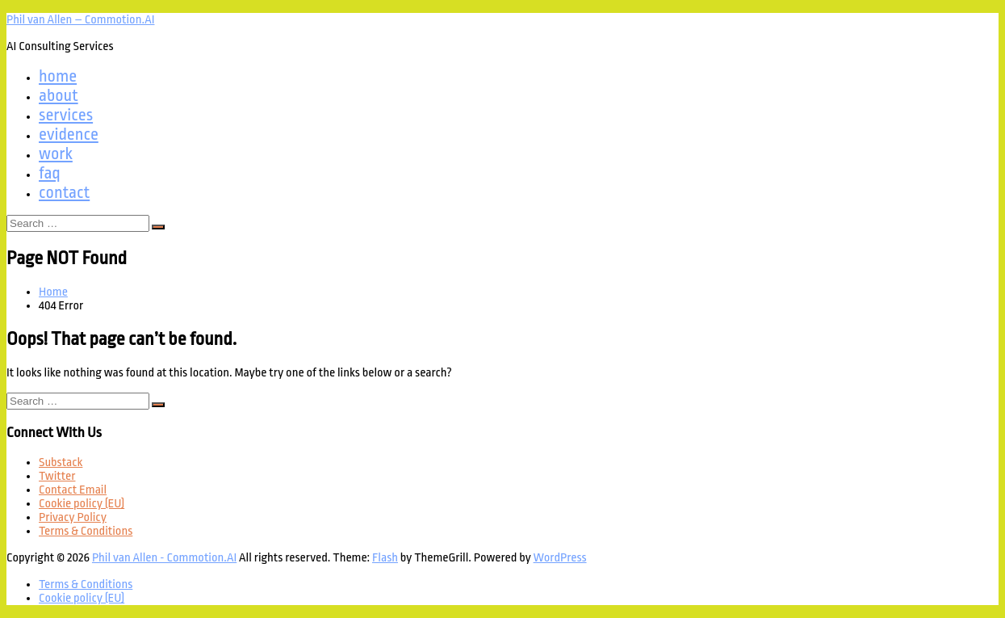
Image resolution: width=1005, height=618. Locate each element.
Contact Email (73, 490)
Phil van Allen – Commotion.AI (80, 20)
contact (64, 192)
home (58, 76)
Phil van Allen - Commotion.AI (164, 558)
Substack (60, 462)
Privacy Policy (73, 517)
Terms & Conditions (85, 531)
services (66, 114)
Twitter (57, 476)
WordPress (560, 558)
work (56, 153)
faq (50, 173)
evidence (68, 134)
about (58, 95)
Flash (385, 558)
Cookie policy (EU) (81, 504)
